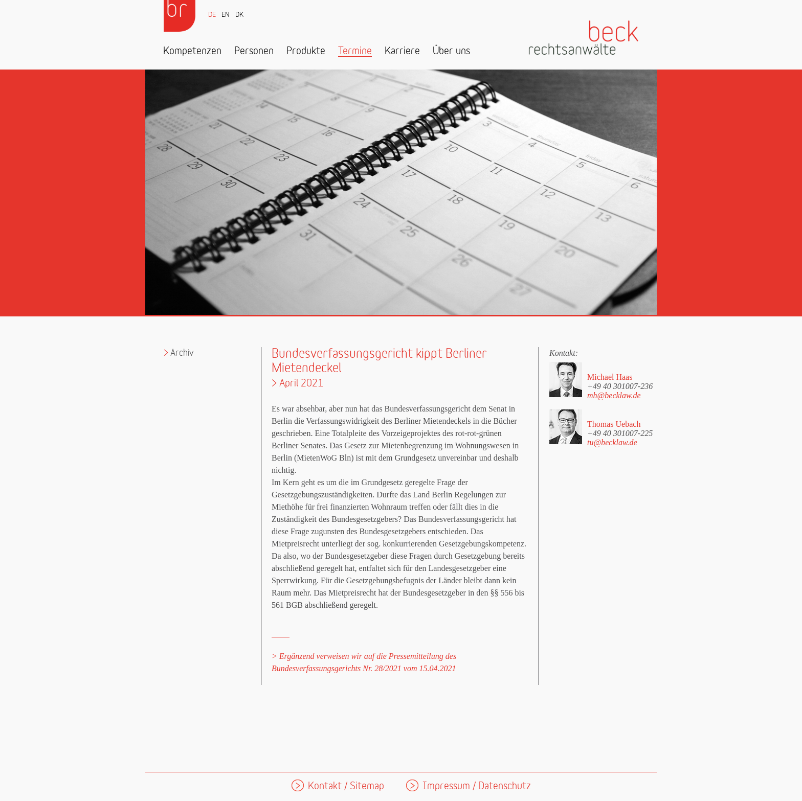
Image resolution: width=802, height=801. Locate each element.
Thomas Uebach (613, 424)
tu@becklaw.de (612, 442)
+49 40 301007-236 (620, 386)
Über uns (451, 51)
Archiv (182, 353)
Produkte (305, 51)
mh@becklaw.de (614, 395)
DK (239, 15)
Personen (254, 51)
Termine (355, 51)
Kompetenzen (192, 51)
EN (225, 15)
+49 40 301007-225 (620, 433)
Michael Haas (609, 377)
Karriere (402, 51)
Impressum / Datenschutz (476, 786)
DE (212, 15)
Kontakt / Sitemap (346, 786)
